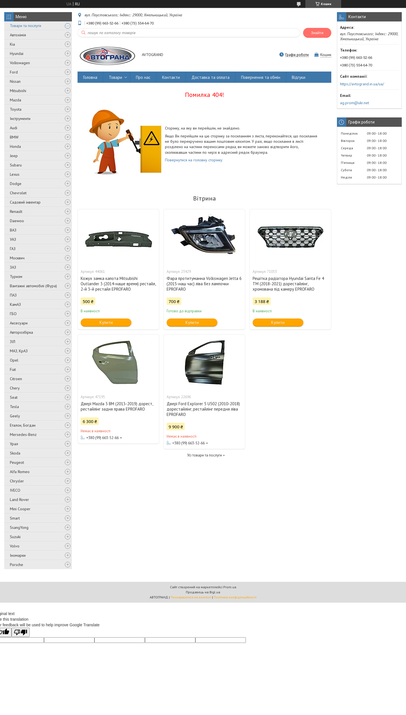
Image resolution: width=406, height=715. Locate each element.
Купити (106, 322)
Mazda (15, 100)
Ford (14, 72)
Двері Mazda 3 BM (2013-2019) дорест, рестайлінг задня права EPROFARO (117, 406)
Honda (15, 146)
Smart (15, 518)
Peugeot (17, 462)
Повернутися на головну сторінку (193, 159)
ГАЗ (13, 248)
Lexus (14, 174)
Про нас (143, 77)
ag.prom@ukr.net (354, 102)
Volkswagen (20, 62)
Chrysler (17, 481)
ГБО (13, 313)
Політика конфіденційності (235, 597)
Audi (13, 127)
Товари (115, 77)
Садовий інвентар (25, 202)
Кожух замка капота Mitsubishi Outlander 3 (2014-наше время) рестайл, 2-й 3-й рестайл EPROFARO (118, 284)
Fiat (13, 369)
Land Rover (19, 499)
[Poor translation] (21, 632)
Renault (16, 211)
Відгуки (298, 77)
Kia (12, 44)
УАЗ (13, 239)
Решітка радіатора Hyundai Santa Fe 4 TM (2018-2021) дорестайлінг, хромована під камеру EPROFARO (288, 284)
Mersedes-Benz (23, 434)
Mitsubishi (18, 90)
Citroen (16, 378)
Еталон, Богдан (23, 425)
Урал (14, 443)
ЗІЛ (12, 341)
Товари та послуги (25, 25)
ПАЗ (13, 295)
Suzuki (15, 536)
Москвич (17, 257)
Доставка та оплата (210, 77)
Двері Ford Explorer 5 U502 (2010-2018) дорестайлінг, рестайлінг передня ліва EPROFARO (203, 409)
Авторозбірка (21, 332)
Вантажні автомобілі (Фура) (33, 285)
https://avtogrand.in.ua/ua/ (362, 83)
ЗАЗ (13, 267)
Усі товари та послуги (204, 455)
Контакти (171, 77)
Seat (13, 397)
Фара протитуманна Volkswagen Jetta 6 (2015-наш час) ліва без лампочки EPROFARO (204, 284)
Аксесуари (19, 323)
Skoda (15, 453)
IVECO (15, 490)
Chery (15, 388)
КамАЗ (15, 304)
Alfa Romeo (20, 471)
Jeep (14, 155)
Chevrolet (18, 192)
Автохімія (18, 34)
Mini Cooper (20, 508)
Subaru (16, 165)
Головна (90, 77)
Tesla (14, 406)
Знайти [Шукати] (317, 33)
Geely (15, 415)
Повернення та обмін (260, 77)
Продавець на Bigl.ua (203, 592)
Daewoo (17, 220)
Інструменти (20, 118)
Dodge (15, 183)
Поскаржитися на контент (191, 597)
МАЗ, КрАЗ (19, 350)
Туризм (16, 276)
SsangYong (19, 527)
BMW (14, 137)
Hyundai (16, 53)
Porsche (16, 564)
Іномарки (18, 555)
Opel (14, 360)
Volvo (14, 546)
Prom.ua (229, 587)
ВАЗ (13, 230)
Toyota (15, 109)
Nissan (15, 81)
